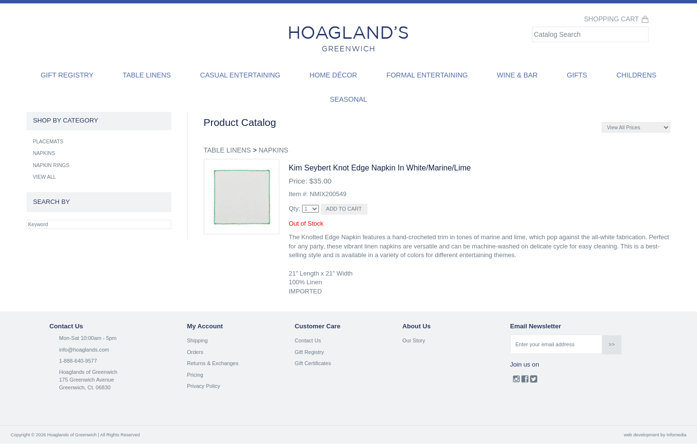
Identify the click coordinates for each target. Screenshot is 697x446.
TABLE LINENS (227, 150)
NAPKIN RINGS (51, 165)
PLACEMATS (48, 141)
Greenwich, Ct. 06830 (84, 387)
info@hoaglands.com (84, 350)
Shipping (197, 340)
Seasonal (348, 99)
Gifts (577, 75)
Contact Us (308, 340)
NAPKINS (273, 150)
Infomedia (676, 434)
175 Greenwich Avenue (86, 380)
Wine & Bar (517, 75)
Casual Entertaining (240, 75)
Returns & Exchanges (212, 363)
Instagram (516, 381)
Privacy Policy (203, 386)
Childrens (636, 75)
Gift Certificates (313, 363)
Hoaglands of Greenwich (88, 372)
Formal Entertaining (427, 75)
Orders (195, 352)
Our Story (413, 340)
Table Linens (146, 75)
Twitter (533, 381)
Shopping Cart (611, 19)
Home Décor (333, 75)
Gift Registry (67, 75)
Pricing (195, 375)
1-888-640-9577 (78, 361)
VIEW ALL (44, 177)
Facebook (525, 381)
